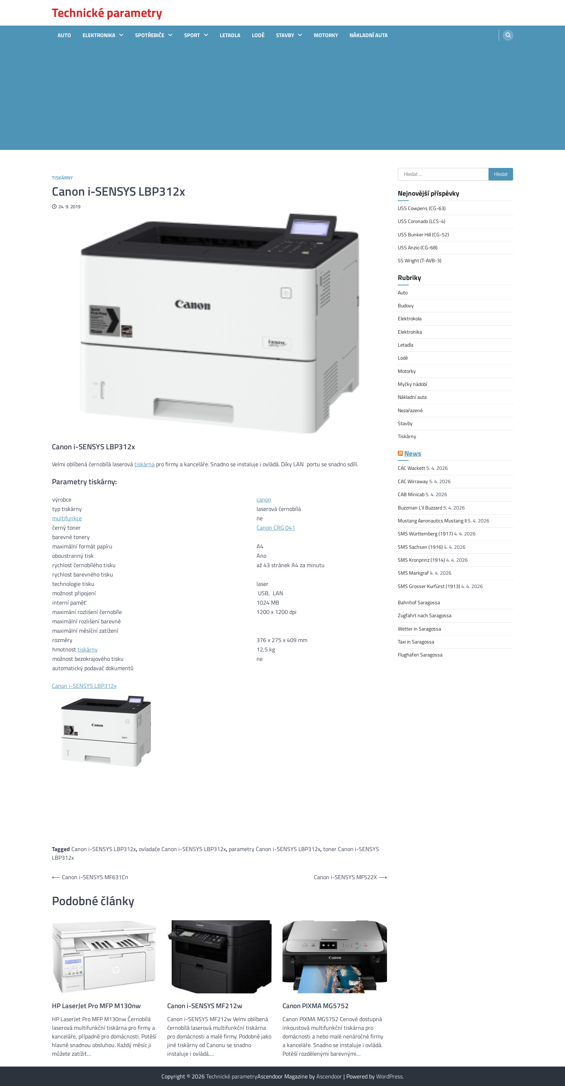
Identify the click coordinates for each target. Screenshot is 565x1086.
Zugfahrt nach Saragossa (424, 615)
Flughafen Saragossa (420, 655)
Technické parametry (107, 12)
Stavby (285, 35)
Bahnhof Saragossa (419, 602)
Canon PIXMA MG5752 (315, 1006)
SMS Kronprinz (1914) (421, 560)
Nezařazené (410, 410)
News (412, 453)
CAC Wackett (411, 468)
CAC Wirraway (413, 481)
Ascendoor (329, 1076)
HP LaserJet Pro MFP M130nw (96, 1006)
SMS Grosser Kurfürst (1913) (429, 586)
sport (192, 35)
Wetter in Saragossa (419, 629)
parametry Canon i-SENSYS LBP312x (274, 849)
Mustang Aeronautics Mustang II (432, 521)
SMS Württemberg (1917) (425, 534)
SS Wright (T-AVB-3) (419, 260)
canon (264, 499)
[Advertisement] (282, 99)
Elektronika (99, 35)
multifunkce (67, 518)
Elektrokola (410, 318)
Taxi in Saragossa (416, 642)
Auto (64, 35)
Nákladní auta (369, 35)
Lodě (258, 35)
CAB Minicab (411, 494)
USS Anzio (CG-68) (417, 248)
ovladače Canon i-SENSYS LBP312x (182, 849)
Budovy (406, 306)
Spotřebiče (149, 35)
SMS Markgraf (413, 573)
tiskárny (87, 649)
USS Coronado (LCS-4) (421, 221)
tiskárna (144, 464)
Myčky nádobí (412, 384)
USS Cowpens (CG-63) (422, 208)
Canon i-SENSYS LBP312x (84, 685)
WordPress (389, 1076)
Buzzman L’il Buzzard (420, 508)
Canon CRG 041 (276, 527)
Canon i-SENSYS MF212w (205, 1006)
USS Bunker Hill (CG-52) (423, 235)
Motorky (326, 35)
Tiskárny (62, 178)
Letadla (230, 35)
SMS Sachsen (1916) (420, 547)
